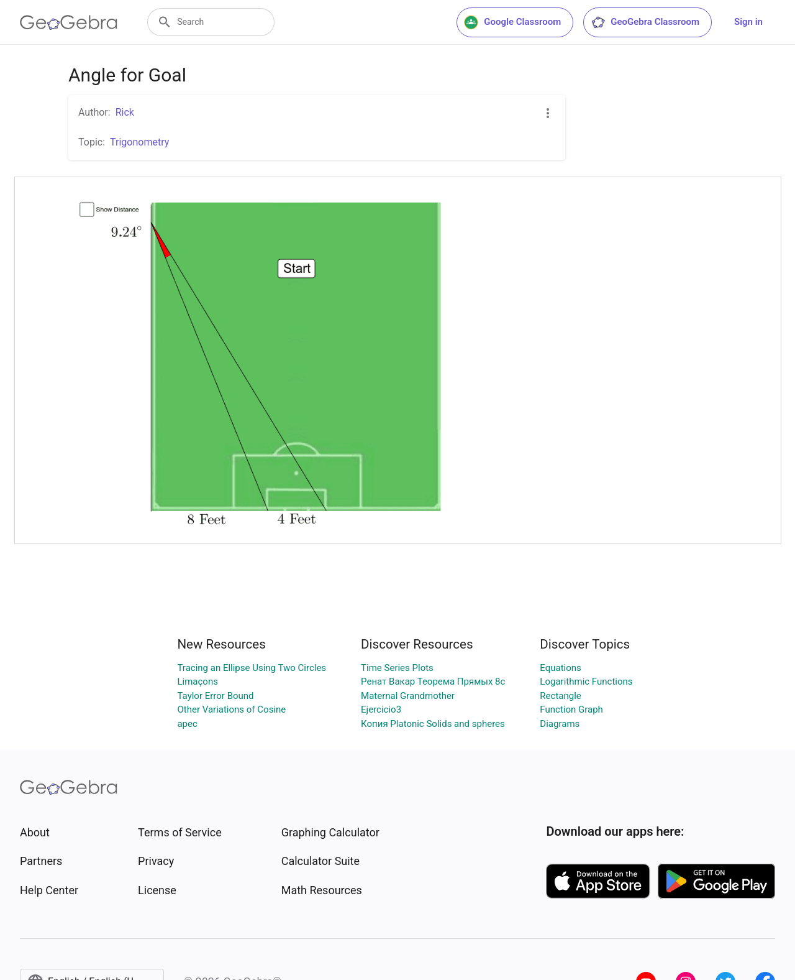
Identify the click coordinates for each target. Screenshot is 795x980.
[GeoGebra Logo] (68, 22)
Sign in (748, 21)
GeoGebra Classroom (645, 22)
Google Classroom (512, 22)
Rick (125, 112)
